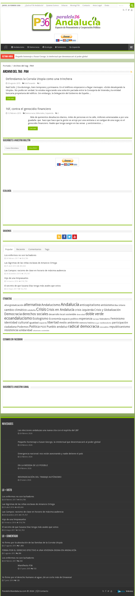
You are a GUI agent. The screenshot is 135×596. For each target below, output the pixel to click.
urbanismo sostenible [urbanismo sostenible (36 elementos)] (41, 331)
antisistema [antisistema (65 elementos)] (107, 305)
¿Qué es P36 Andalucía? (34, 5)
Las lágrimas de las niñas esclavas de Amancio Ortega (30, 263)
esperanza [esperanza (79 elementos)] (85, 318)
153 (34, 569)
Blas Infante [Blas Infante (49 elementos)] (119, 305)
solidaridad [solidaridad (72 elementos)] (25, 330)
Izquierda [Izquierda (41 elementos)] (43, 323)
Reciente (20, 249)
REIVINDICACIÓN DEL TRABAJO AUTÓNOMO (39, 477)
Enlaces (64, 5)
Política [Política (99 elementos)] (34, 326)
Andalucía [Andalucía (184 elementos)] (70, 304)
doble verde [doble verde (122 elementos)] (95, 314)
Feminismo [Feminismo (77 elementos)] (117, 318)
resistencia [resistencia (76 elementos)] (11, 330)
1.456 (21, 546)
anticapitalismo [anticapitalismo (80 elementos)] (90, 305)
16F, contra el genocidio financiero (28, 109)
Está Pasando (29, 83)
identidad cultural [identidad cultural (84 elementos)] (16, 322)
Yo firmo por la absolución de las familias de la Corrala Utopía (32, 542)
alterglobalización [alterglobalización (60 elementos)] (13, 305)
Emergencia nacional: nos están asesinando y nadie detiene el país (50, 453)
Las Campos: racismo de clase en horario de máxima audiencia (35, 270)
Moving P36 (75, 5)
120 (18, 580)
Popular (9, 249)
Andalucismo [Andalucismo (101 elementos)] (50, 305)
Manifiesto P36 (25, 565)
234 (20, 561)
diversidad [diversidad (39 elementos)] (81, 315)
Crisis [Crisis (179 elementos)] (41, 309)
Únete (107, 5)
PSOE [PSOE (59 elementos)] (43, 326)
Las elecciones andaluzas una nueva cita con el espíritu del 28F (48, 430)
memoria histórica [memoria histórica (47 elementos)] (87, 323)
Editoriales (40, 113)
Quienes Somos (52, 5)
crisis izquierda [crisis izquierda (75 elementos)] (84, 310)
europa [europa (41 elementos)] (96, 319)
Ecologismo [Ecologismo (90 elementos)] (40, 318)
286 (19, 553)
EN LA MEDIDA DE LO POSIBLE (33, 465)
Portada (6, 47)
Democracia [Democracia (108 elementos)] (13, 314)
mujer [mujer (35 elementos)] (97, 323)
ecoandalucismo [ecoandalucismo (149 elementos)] (18, 318)
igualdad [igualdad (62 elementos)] (34, 322)
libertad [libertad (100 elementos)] (53, 322)
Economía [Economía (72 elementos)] (55, 318)
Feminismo (60, 47)
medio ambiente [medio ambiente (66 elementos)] (69, 322)
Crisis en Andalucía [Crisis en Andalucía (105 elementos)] (60, 310)
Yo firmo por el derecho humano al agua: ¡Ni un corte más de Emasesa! (37, 577)
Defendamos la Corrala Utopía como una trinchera (39, 79)
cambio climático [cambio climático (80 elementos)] (15, 310)
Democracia (33, 47)
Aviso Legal (97, 5)
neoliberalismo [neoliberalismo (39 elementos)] (105, 323)
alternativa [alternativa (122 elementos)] (32, 305)
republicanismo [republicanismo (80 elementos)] (119, 326)
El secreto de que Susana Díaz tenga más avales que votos (32, 285)
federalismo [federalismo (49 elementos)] (104, 319)
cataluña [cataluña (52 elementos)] (31, 310)
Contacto (86, 5)
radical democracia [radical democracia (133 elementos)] (83, 326)
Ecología (47, 47)
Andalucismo (17, 47)
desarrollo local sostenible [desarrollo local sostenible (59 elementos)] (62, 314)
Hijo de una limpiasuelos (16, 278)
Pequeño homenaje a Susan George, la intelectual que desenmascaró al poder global (51, 56)
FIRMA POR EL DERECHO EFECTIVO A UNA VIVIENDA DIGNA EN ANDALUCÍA (39, 550)
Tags (47, 249)
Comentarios (34, 249)
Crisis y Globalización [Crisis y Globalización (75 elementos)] (107, 310)
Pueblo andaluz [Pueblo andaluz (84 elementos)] (57, 326)
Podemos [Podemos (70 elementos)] (23, 326)
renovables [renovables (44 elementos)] (104, 327)
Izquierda (74, 47)
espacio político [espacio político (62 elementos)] (70, 318)
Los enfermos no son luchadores (20, 255)
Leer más (10, 98)
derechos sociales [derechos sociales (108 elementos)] (35, 314)
